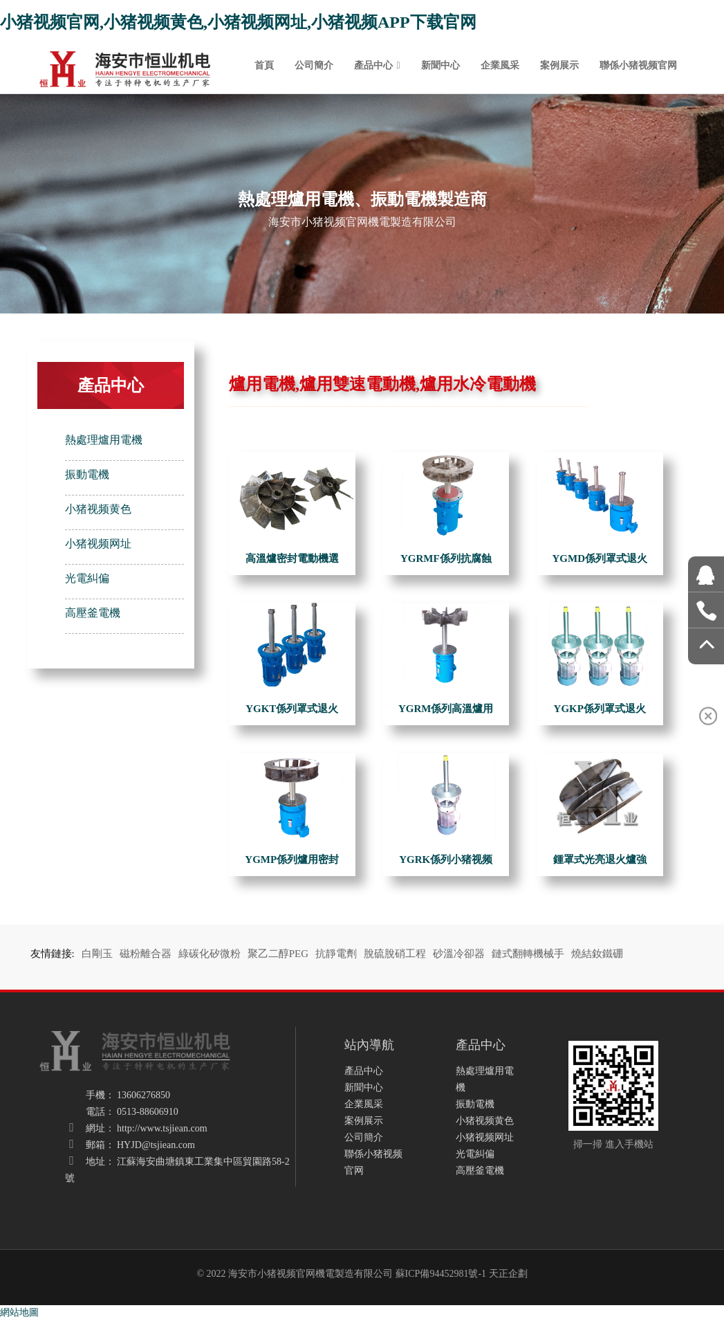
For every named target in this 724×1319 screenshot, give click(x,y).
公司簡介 (314, 65)
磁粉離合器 (145, 953)
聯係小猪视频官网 (638, 65)
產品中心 (373, 65)
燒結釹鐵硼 (597, 953)
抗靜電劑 (336, 953)
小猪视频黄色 (98, 509)
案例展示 (559, 65)
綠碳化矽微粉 (209, 953)
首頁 (264, 65)
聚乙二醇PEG (278, 953)
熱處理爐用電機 (103, 440)
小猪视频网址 (98, 543)
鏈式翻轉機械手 (528, 953)
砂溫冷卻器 (459, 953)
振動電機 (87, 474)
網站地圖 (19, 1312)
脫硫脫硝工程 (395, 953)
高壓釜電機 (92, 613)
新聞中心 (440, 65)
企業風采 (500, 65)
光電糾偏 (87, 578)
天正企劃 (508, 1273)
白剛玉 (97, 953)
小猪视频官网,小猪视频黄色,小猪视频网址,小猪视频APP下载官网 (238, 22)
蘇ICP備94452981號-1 (441, 1273)
